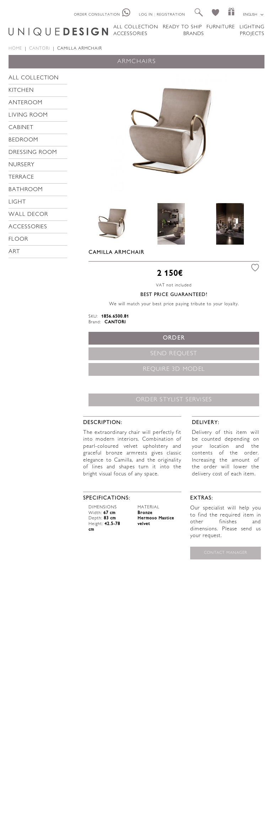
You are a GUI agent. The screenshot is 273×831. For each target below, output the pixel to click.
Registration (171, 14)
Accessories (130, 34)
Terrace (21, 177)
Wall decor (28, 214)
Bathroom (26, 190)
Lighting (252, 27)
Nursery (21, 165)
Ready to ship (182, 27)
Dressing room (33, 152)
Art (14, 252)
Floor (18, 239)
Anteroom (26, 103)
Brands (193, 34)
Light (17, 202)
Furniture (221, 27)
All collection (135, 27)
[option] (171, 132)
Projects (252, 34)
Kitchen (21, 90)
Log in (146, 14)
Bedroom (23, 140)
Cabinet (21, 127)
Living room (28, 115)
